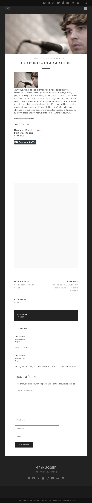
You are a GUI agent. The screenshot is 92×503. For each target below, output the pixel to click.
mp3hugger (46, 467)
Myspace (37, 130)
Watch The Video (21, 124)
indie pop (59, 59)
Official (28, 130)
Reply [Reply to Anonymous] (17, 342)
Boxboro (29, 133)
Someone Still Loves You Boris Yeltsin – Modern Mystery (65, 288)
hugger (49, 59)
